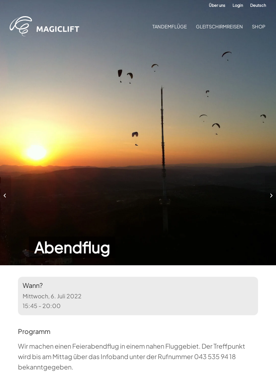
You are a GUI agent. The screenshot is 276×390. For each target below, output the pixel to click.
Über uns (217, 5)
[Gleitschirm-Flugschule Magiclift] (46, 26)
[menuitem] (217, 5)
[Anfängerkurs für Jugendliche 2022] (5, 195)
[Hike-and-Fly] (270, 195)
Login (238, 5)
